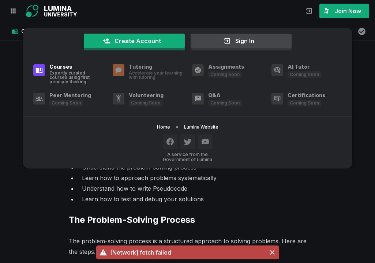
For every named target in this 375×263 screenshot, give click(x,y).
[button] (187, 252)
